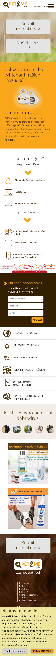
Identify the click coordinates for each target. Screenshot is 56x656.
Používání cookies (27, 601)
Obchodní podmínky (28, 595)
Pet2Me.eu (24, 583)
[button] (28, 333)
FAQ (21, 586)
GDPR (22, 598)
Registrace (24, 589)
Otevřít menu (51, 6)
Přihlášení (23, 592)
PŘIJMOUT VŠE (42, 651)
